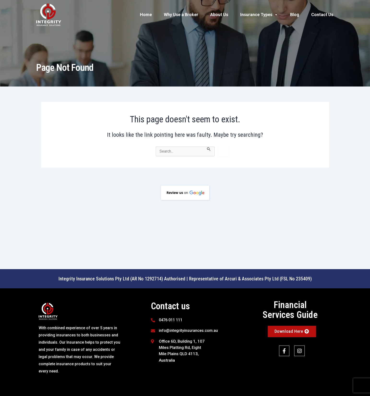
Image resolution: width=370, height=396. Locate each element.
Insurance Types (259, 14)
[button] (185, 193)
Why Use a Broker (181, 14)
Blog (294, 14)
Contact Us (322, 14)
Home (146, 14)
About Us (219, 14)
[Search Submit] (209, 149)
